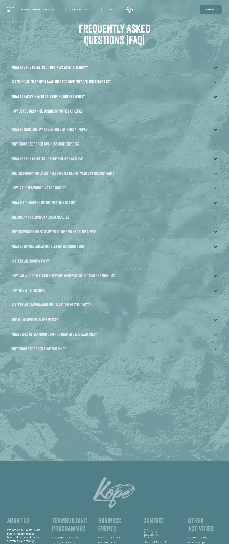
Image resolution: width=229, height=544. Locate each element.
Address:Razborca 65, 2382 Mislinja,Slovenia (150, 533)
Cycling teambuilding (64, 542)
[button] (38, 9)
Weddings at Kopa (198, 537)
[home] (130, 9)
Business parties (107, 542)
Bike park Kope (196, 542)
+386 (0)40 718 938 (155, 542)
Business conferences (110, 537)
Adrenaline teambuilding (65, 537)
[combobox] (194, 9)
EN (193, 9)
